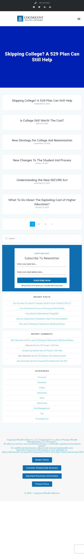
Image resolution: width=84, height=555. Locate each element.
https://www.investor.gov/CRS (69, 452)
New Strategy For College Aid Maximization (42, 140)
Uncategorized (42, 418)
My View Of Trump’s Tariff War (46, 345)
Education (42, 382)
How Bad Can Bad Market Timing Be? (42, 313)
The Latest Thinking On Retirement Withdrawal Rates (42, 324)
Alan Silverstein (17, 340)
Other (42, 398)
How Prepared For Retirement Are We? (50, 361)
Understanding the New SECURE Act (42, 180)
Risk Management (42, 408)
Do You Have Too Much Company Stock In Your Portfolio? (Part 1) (42, 303)
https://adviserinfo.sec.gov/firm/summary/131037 (26, 452)
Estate (42, 387)
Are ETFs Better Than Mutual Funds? (50, 355)
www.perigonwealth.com (61, 448)
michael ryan (27, 350)
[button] (79, 18)
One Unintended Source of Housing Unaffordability (42, 308)
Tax (42, 413)
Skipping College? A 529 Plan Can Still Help (42, 100)
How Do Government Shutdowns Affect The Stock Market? (42, 318)
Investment (42, 392)
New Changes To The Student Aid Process (42, 160)
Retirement (42, 403)
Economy (42, 377)
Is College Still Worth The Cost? (42, 120)
